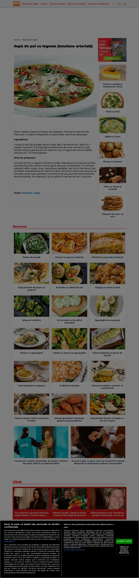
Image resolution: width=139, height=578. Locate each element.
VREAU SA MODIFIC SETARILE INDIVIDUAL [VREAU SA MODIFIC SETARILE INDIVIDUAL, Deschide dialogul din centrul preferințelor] (124, 550)
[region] (69, 549)
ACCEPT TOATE (124, 541)
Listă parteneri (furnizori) (74, 550)
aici (12, 562)
